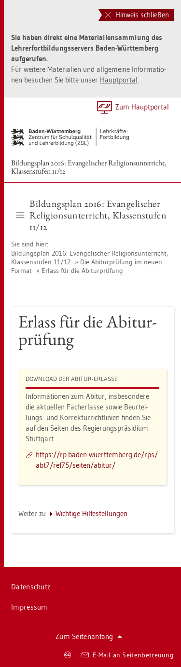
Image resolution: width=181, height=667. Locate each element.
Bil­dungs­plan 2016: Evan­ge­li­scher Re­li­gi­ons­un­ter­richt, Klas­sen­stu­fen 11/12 (89, 167)
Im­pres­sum (29, 607)
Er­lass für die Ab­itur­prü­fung (82, 270)
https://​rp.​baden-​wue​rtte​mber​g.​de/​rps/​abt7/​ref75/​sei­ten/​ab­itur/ (97, 460)
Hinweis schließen (137, 14)
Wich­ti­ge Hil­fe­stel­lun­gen (91, 513)
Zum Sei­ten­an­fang (89, 636)
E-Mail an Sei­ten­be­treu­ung (128, 655)
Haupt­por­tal (119, 79)
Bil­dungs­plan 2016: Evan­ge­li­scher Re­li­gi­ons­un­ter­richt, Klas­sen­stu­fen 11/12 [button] (91, 215)
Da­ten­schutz (30, 586)
